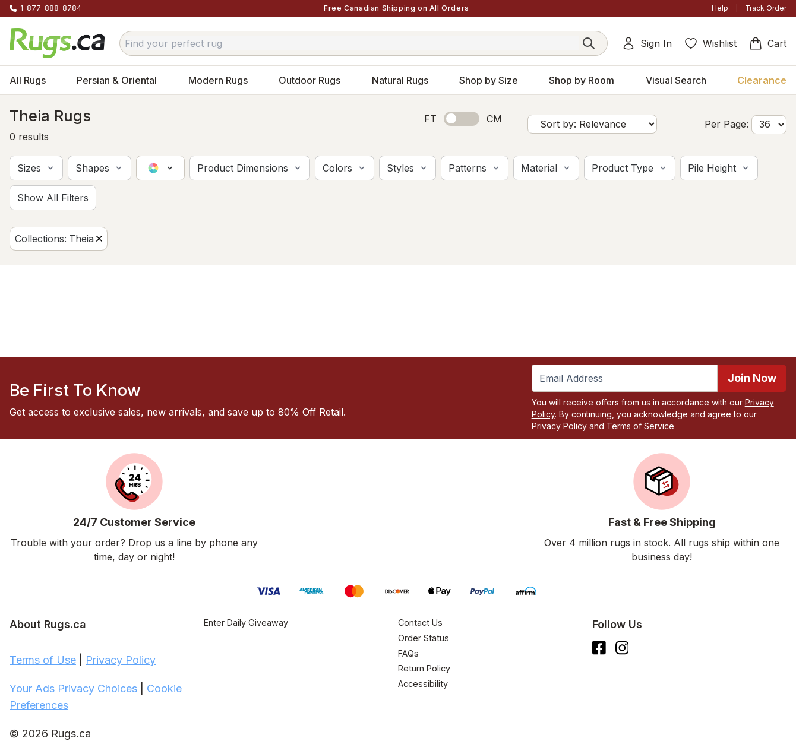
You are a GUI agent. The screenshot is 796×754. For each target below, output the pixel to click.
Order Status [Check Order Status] (423, 638)
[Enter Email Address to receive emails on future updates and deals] (625, 378)
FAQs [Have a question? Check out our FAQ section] (408, 653)
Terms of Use (43, 660)
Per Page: (726, 124)
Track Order (765, 8)
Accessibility (423, 684)
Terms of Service (640, 426)
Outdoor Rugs (309, 80)
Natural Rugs (400, 80)
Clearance (761, 80)
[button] (36, 168)
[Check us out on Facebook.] (599, 647)
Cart (767, 43)
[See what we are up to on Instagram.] (622, 647)
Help (720, 8)
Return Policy (424, 668)
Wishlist (710, 43)
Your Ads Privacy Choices (73, 688)
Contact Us (420, 622)
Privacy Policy (559, 426)
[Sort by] (592, 124)
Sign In (646, 43)
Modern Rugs (218, 80)
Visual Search (676, 80)
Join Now (752, 378)
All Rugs (28, 80)
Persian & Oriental (117, 80)
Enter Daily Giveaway (246, 622)
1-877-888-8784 (50, 8)
